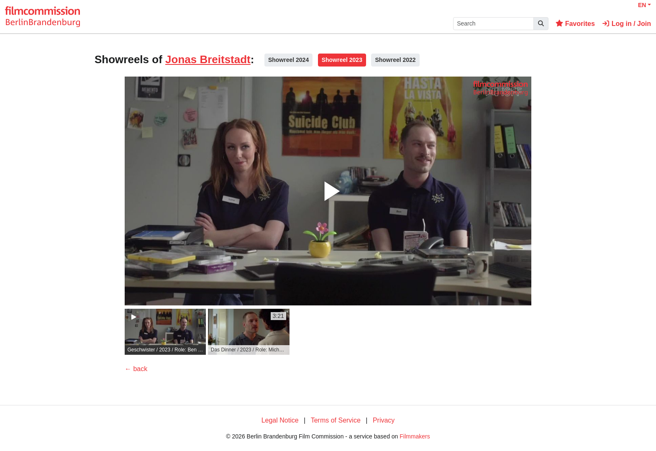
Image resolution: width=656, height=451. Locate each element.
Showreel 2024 (288, 59)
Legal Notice (280, 420)
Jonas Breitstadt (208, 59)
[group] (165, 332)
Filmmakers (415, 436)
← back (136, 368)
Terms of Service (336, 420)
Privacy (384, 420)
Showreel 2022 (395, 59)
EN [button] (642, 5)
